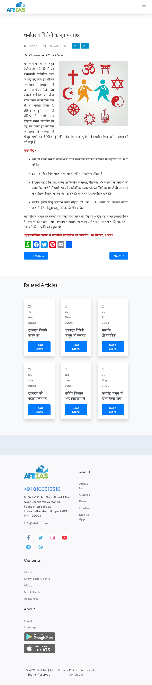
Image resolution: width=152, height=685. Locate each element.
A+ (76, 46)
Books (83, 501)
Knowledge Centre (37, 578)
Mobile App (84, 517)
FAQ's (28, 620)
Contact (85, 508)
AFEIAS (42, 670)
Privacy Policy (67, 670)
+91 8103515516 (42, 489)
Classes (84, 494)
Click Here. (54, 55)
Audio (28, 572)
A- (85, 46)
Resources (31, 598)
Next (119, 255)
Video (28, 585)
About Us (83, 486)
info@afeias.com (36, 523)
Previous (36, 255)
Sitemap (30, 627)
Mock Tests (32, 592)
